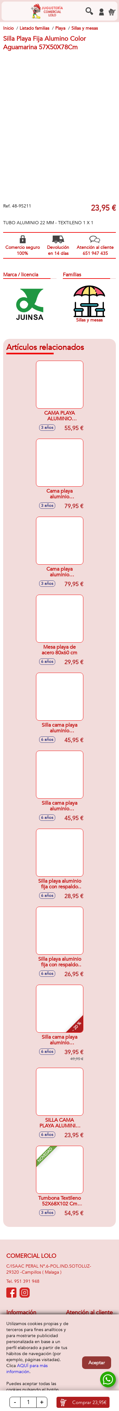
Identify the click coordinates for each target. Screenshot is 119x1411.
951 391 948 (26, 1281)
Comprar (89, 1402)
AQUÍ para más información (27, 1369)
